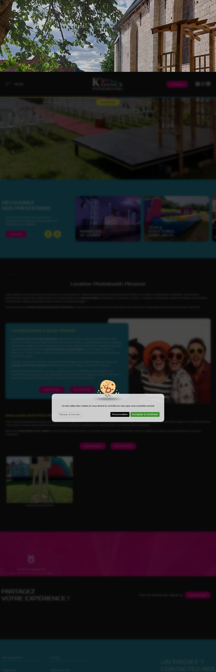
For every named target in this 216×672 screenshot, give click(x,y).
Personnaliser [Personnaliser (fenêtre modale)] (120, 342)
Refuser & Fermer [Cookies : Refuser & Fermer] (69, 342)
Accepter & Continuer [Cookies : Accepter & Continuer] (145, 342)
